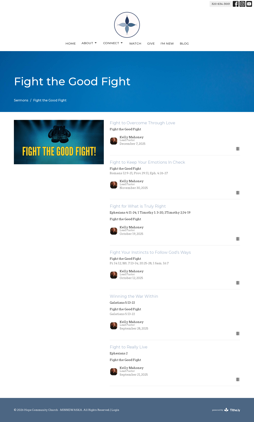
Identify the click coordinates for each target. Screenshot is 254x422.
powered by (226, 410)
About (89, 43)
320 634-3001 (221, 3)
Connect (113, 43)
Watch (135, 43)
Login (115, 409)
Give (151, 43)
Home (70, 43)
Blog (184, 43)
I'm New (167, 43)
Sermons (21, 100)
